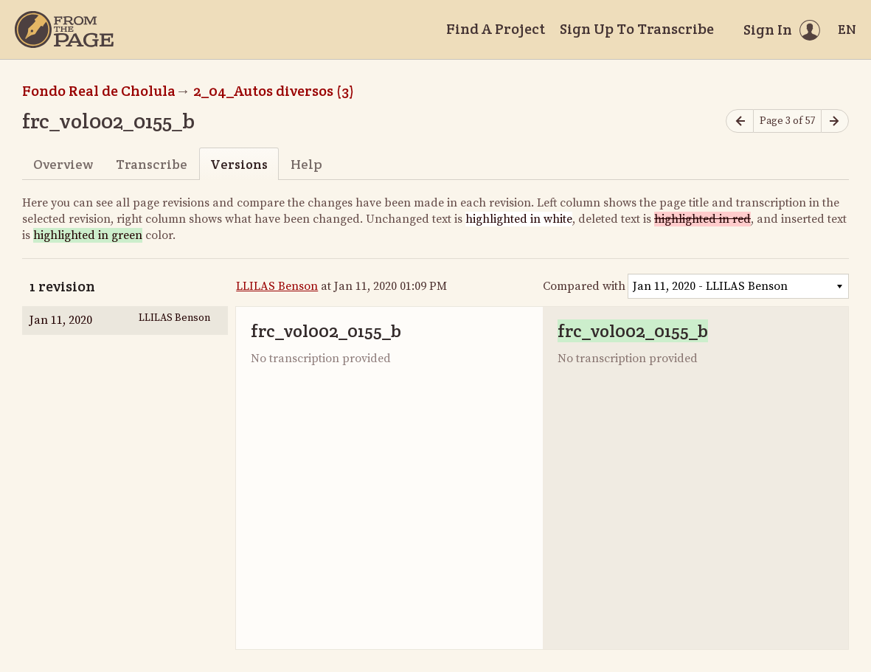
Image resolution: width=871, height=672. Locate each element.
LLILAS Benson (277, 286)
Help (306, 164)
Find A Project (495, 28)
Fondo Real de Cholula (99, 90)
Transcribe (151, 164)
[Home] (64, 29)
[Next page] (835, 121)
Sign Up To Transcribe (637, 28)
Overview (63, 164)
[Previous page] (740, 121)
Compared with (584, 286)
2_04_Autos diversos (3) (273, 90)
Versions (239, 164)
